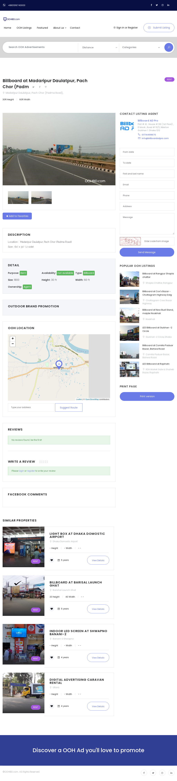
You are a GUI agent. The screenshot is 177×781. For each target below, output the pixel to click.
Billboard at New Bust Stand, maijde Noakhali (158, 311)
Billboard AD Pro (148, 120)
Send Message (147, 252)
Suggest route (69, 407)
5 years (63, 560)
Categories (129, 47)
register (31, 471)
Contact (75, 28)
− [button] (13, 344)
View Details (98, 560)
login (21, 471)
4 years (63, 657)
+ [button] (13, 338)
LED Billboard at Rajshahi (155, 363)
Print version (147, 396)
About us (58, 28)
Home (7, 28)
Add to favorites (17, 216)
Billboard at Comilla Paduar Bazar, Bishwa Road (157, 347)
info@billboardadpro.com (155, 138)
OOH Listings (24, 28)
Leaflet (79, 399)
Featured (42, 28)
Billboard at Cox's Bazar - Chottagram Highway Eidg (157, 293)
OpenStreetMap (92, 399)
